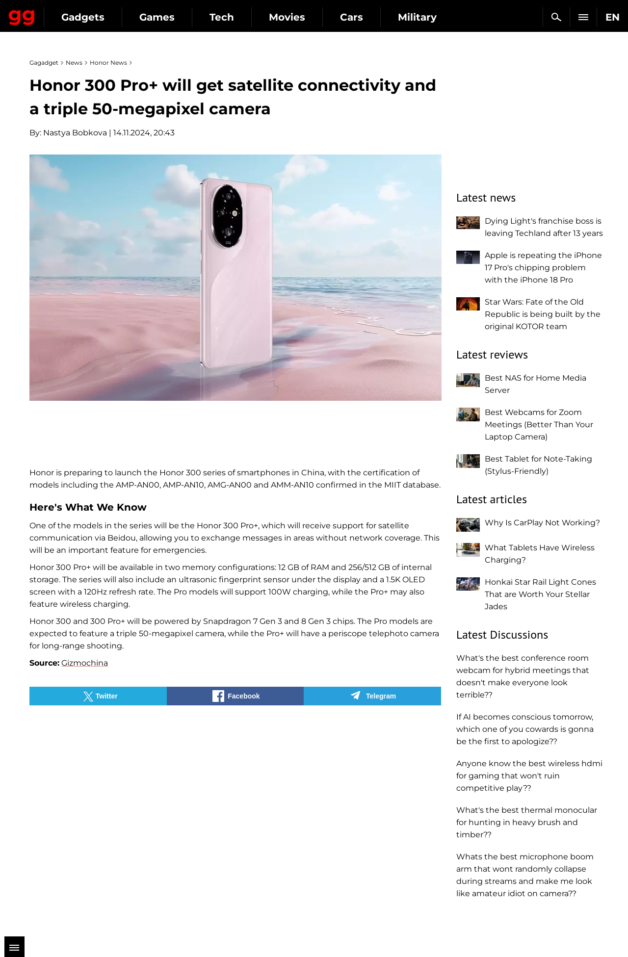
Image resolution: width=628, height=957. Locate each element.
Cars (439, 17)
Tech (310, 17)
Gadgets (171, 17)
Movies (375, 17)
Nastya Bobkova (75, 132)
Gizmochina (84, 663)
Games (245, 17)
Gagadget (66, 13)
